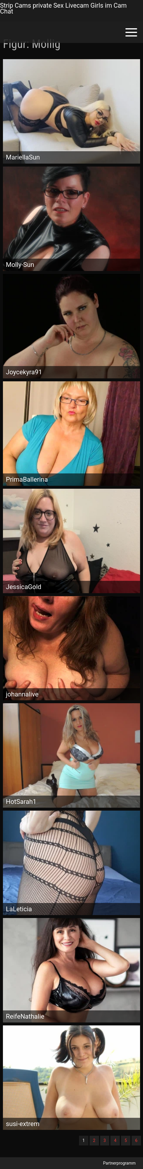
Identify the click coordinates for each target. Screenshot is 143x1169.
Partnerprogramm (119, 1163)
